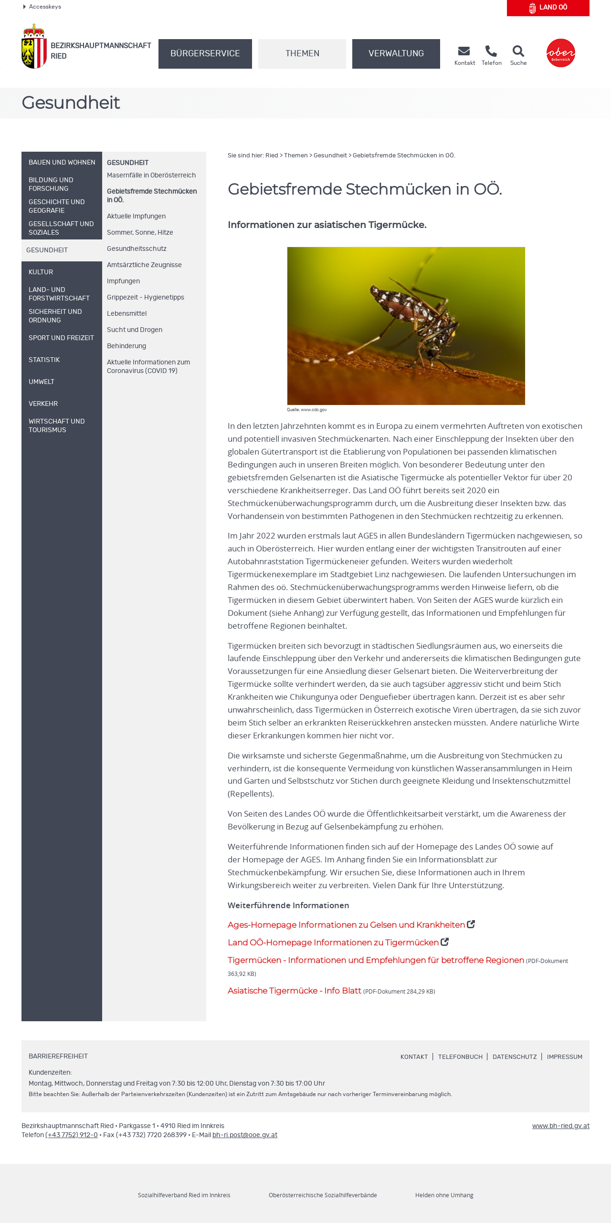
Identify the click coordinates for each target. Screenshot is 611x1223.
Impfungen (123, 281)
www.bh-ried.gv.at (561, 1126)
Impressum (563, 1057)
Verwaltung (396, 54)
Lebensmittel (127, 314)
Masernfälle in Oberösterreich (151, 175)
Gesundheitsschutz (137, 249)
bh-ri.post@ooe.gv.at (244, 1135)
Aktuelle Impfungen (136, 216)
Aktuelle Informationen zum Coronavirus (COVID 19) (148, 366)
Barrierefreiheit (58, 1056)
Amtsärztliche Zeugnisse (144, 265)
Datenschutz (510, 1057)
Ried (271, 156)
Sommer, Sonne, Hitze (140, 232)
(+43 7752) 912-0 (71, 1135)
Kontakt (407, 1057)
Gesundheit (127, 163)
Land (548, 8)
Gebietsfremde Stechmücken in (152, 196)
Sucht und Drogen (134, 330)
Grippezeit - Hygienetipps (145, 297)
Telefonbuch (454, 1057)
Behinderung (126, 346)
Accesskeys (42, 7)
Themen (302, 54)
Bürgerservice (205, 54)
